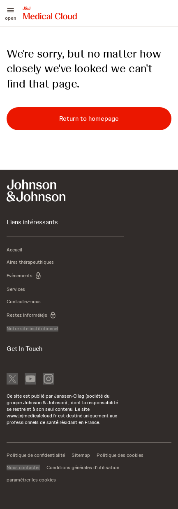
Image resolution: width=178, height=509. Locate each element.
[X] (12, 379)
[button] (10, 13)
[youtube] (30, 379)
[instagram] (48, 379)
